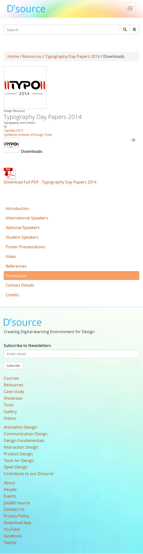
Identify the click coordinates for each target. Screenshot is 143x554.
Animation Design (20, 427)
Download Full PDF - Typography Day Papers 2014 (50, 182)
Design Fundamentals (24, 440)
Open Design (16, 467)
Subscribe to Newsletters (27, 345)
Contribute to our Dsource (29, 473)
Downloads (16, 275)
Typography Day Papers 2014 (72, 56)
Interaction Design (21, 447)
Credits (12, 295)
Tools (9, 405)
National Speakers (23, 227)
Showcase (13, 398)
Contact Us (14, 509)
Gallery (10, 411)
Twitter (10, 542)
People (10, 489)
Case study (14, 391)
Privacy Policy (16, 516)
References (16, 266)
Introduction (17, 208)
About (9, 482)
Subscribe (13, 366)
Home (13, 56)
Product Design (18, 454)
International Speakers (27, 218)
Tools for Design (19, 460)
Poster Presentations (25, 247)
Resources (32, 56)
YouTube (12, 529)
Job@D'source (17, 503)
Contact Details (20, 285)
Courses (11, 378)
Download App (17, 522)
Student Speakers (22, 237)
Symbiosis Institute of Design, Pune (28, 135)
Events (10, 496)
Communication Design (26, 434)
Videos (10, 418)
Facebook (13, 536)
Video (11, 256)
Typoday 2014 (13, 130)
